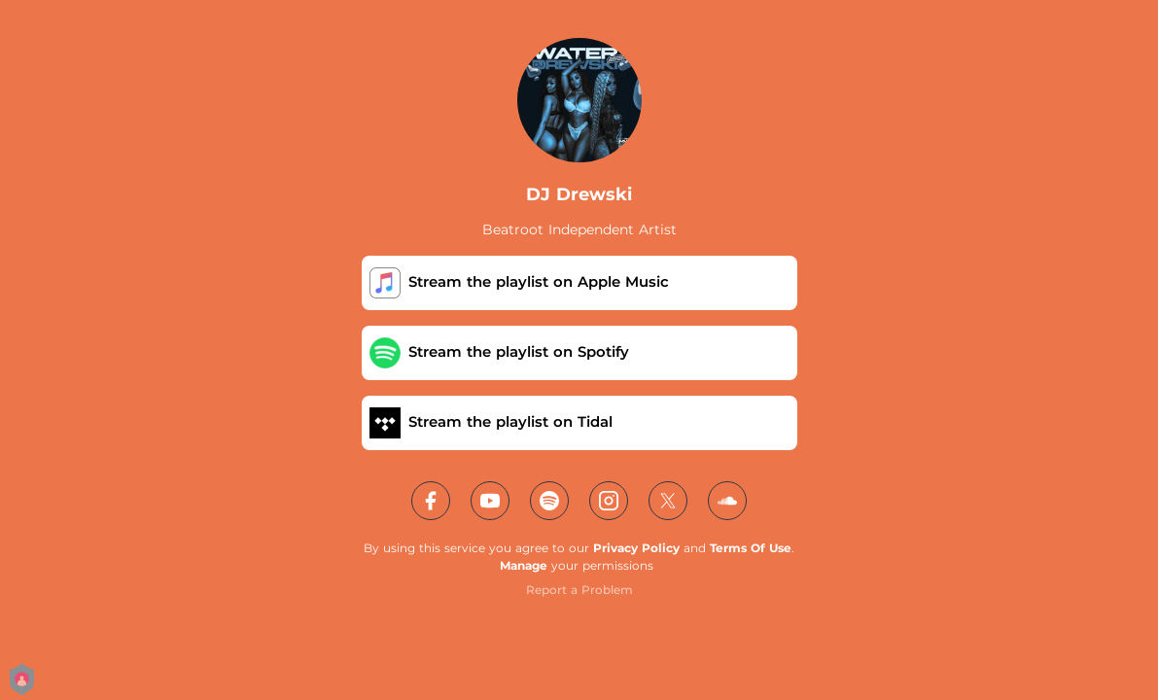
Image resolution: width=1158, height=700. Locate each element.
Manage (523, 565)
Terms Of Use (750, 548)
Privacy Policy (636, 548)
